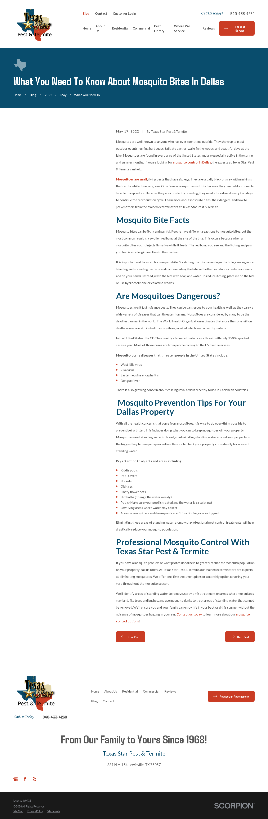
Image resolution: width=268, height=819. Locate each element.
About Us (110, 691)
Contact (101, 13)
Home (95, 691)
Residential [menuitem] (120, 28)
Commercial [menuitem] (141, 28)
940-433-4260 (242, 13)
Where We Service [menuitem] (182, 28)
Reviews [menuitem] (209, 28)
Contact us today (189, 614)
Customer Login (124, 13)
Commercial (151, 691)
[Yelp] (34, 779)
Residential (130, 691)
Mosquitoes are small (131, 179)
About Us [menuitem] (100, 28)
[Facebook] (25, 779)
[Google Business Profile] (15, 779)
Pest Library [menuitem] (159, 28)
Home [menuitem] (87, 28)
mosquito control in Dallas (192, 162)
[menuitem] (18, 811)
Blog (86, 13)
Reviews (170, 691)
